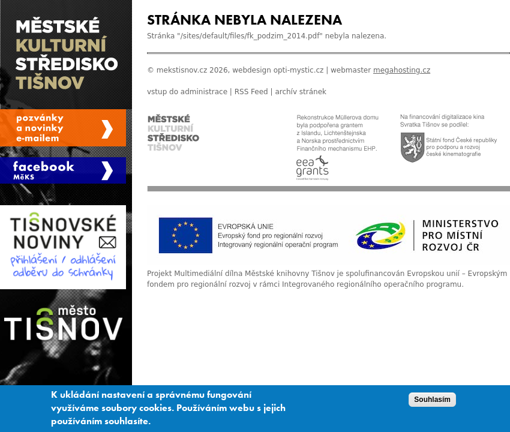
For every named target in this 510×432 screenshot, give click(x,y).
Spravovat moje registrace (63, 127)
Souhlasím (432, 401)
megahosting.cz (401, 70)
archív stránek (300, 92)
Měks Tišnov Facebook (63, 170)
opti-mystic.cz (299, 70)
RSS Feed (251, 92)
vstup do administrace (187, 92)
